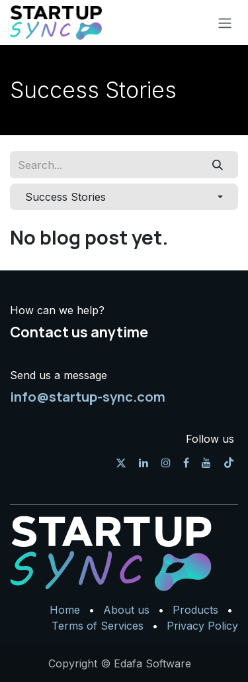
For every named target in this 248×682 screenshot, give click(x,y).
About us (126, 609)
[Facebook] (186, 463)
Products (195, 609)
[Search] (218, 164)
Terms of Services (98, 625)
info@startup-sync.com (87, 396)
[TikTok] (229, 463)
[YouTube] (206, 463)
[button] (124, 197)
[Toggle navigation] (225, 22)
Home (65, 609)
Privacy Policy (202, 625)
